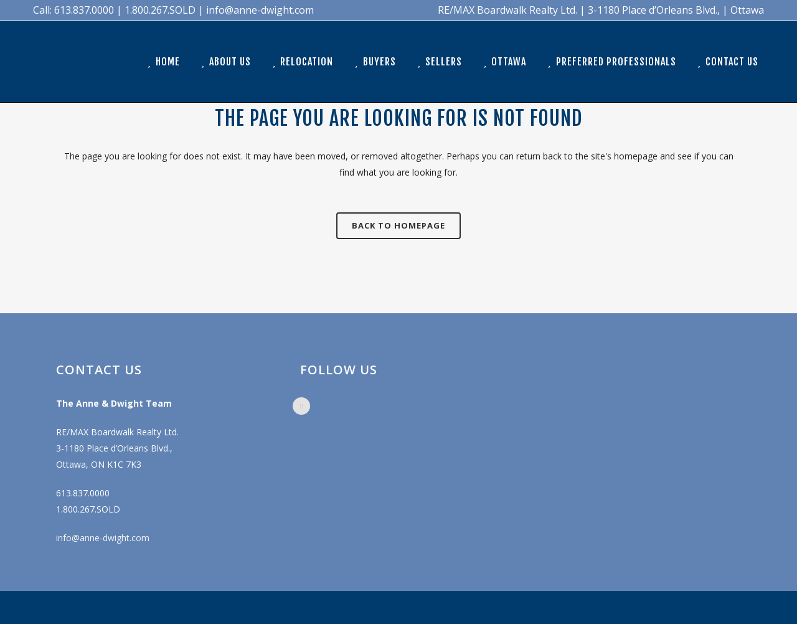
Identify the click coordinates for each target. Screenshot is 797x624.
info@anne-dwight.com (102, 538)
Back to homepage (398, 225)
